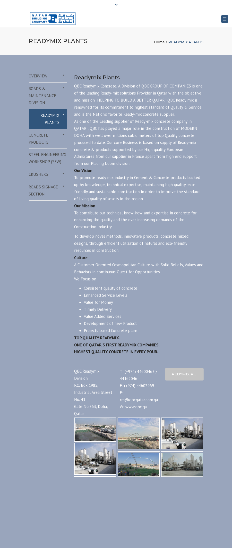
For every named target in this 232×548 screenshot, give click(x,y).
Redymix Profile (188, 374)
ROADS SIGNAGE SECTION (43, 190)
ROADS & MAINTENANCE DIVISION (42, 95)
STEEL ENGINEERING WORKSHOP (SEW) (47, 158)
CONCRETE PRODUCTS (39, 138)
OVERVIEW (38, 76)
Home (159, 42)
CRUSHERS (38, 174)
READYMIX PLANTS (50, 119)
